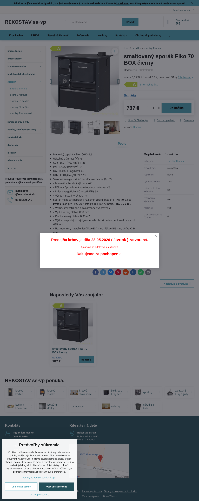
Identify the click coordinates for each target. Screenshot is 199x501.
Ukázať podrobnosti (39, 494)
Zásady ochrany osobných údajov (39, 477)
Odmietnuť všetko (21, 486)
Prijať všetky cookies (56, 486)
